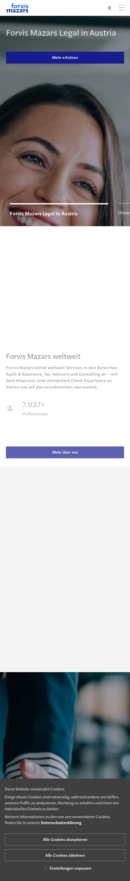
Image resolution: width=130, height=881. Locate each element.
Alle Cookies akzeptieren (65, 839)
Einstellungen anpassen (67, 868)
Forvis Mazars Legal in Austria (61, 32)
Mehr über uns (65, 455)
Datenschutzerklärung (61, 822)
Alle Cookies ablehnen (65, 855)
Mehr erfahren (65, 57)
